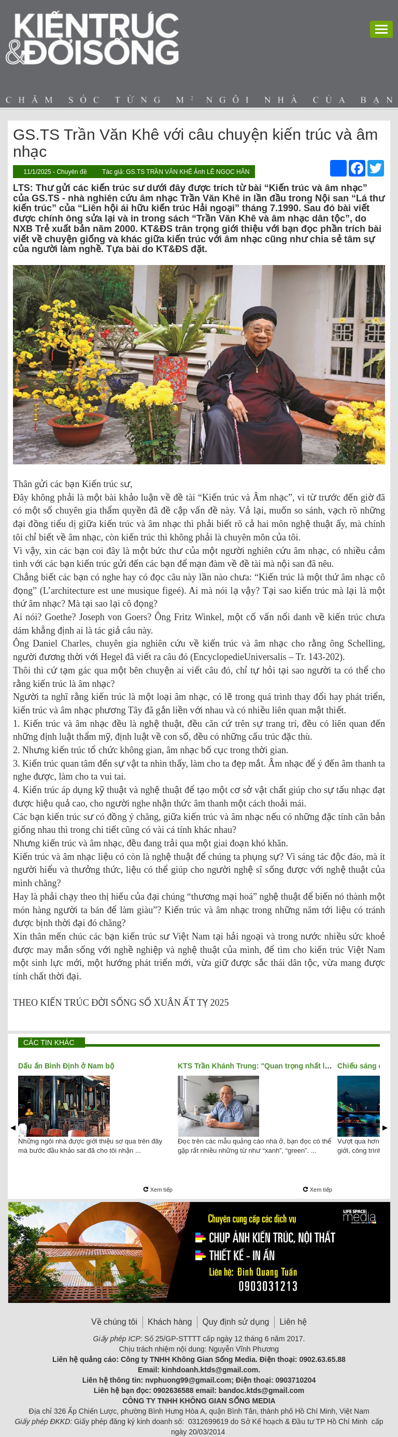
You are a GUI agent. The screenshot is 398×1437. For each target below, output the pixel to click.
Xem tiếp (158, 1189)
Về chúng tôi (114, 1321)
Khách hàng (170, 1321)
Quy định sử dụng (235, 1321)
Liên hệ (293, 1321)
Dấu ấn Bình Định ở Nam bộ (66, 1066)
